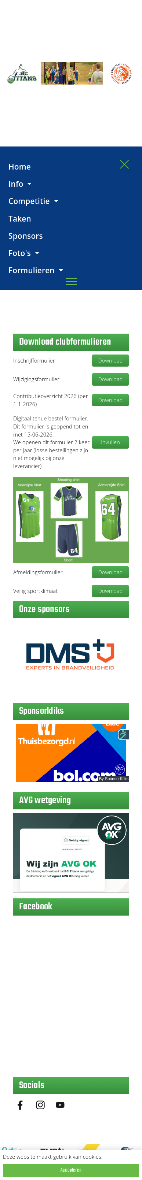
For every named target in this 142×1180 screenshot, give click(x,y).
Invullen (110, 442)
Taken (19, 219)
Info (16, 184)
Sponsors (25, 236)
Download (110, 360)
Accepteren (71, 1170)
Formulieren (32, 270)
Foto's (20, 253)
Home (19, 167)
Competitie (30, 201)
